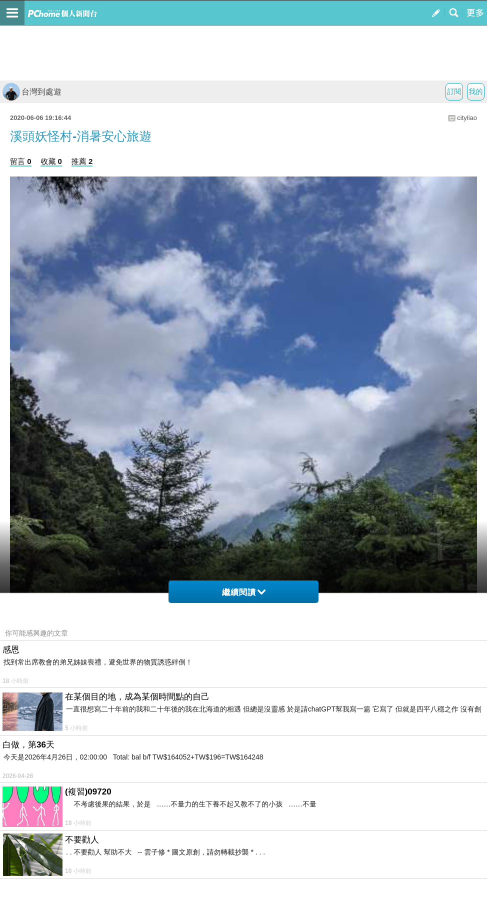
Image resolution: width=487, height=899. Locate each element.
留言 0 (21, 161)
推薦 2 (82, 161)
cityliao (467, 118)
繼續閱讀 (244, 592)
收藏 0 (51, 161)
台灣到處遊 (32, 91)
